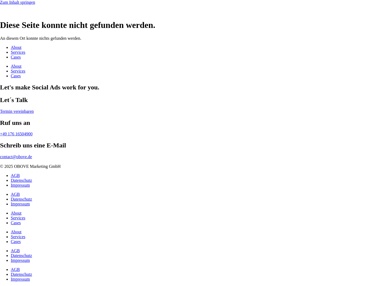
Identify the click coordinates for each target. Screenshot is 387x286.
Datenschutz (21, 180)
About (16, 47)
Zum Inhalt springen (17, 2)
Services (18, 52)
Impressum (20, 185)
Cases (16, 57)
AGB (15, 175)
